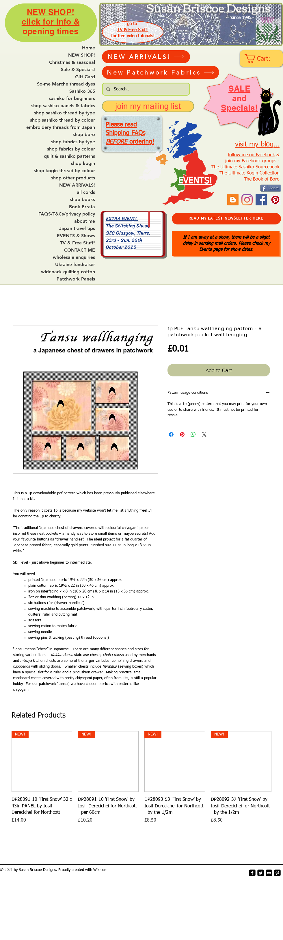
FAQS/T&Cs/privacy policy (66, 214)
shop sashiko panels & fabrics (63, 105)
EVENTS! (195, 181)
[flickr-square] (269, 873)
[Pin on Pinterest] (182, 434)
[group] (141, 777)
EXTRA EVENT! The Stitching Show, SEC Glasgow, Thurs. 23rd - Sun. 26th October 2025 (128, 232)
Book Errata (82, 207)
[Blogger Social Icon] (233, 199)
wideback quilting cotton (68, 272)
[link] (262, 58)
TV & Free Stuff (132, 30)
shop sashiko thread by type (64, 113)
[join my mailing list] (148, 106)
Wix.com (100, 870)
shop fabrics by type (73, 142)
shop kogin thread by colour (64, 170)
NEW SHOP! (81, 55)
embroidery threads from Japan (60, 127)
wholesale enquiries (74, 257)
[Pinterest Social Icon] (275, 199)
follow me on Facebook (251, 155)
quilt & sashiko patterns (69, 156)
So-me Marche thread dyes (66, 84)
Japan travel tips (77, 228)
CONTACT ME (79, 250)
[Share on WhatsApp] (193, 434)
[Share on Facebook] (171, 434)
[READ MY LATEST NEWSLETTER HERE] (226, 218)
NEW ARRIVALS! (77, 185)
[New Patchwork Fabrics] (160, 72)
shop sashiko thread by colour (62, 120)
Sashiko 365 (82, 91)
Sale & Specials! (78, 69)
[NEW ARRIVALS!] (146, 56)
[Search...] (145, 89)
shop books (82, 199)
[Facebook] (261, 199)
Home (88, 48)
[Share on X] (204, 434)
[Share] (270, 188)
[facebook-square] (252, 873)
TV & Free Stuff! (77, 243)
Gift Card (85, 77)
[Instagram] (247, 199)
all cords (86, 192)
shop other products (73, 178)
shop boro (84, 134)
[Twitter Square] (260, 873)
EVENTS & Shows (76, 235)
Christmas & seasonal (72, 62)
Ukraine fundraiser (75, 264)
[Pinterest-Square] (277, 873)
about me (84, 221)
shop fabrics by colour (71, 149)
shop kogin (83, 163)
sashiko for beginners (72, 98)
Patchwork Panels (76, 279)
